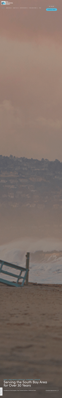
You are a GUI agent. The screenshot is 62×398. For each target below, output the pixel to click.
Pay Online (51, 6)
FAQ (40, 7)
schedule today (52, 9)
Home (3, 7)
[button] (9, 8)
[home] (7, 3)
